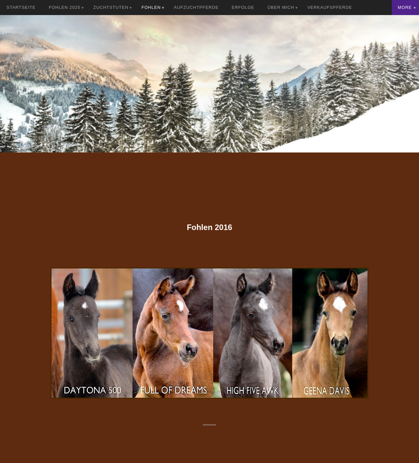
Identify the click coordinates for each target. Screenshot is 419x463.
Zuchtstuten (110, 7)
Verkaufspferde (329, 7)
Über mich (280, 7)
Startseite (21, 7)
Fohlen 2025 (64, 7)
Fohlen (151, 7)
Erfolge (243, 7)
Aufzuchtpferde (196, 7)
